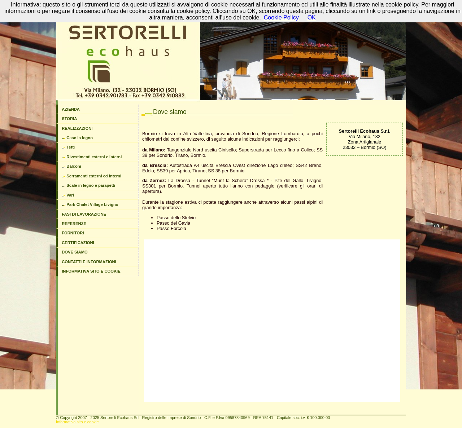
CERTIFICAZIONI (78, 243)
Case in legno (77, 138)
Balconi (71, 166)
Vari (68, 195)
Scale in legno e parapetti (88, 185)
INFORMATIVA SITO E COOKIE (91, 271)
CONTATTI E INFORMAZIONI (89, 262)
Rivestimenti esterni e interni (92, 157)
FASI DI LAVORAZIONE (84, 214)
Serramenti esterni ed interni (91, 176)
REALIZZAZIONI (77, 128)
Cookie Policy (281, 17)
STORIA (69, 118)
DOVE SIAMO (74, 252)
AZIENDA (71, 109)
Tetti (68, 147)
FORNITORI (73, 233)
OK (312, 17)
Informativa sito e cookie (77, 422)
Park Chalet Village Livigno (90, 204)
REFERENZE (74, 223)
